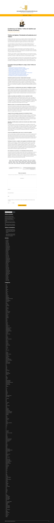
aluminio (7, 293)
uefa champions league (9, 501)
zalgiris (7, 516)
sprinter (7, 484)
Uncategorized (7, 502)
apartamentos (7, 297)
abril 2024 (7, 266)
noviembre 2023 (8, 271)
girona (6, 369)
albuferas (7, 289)
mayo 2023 (7, 277)
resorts (7, 470)
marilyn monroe (8, 405)
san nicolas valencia (8, 477)
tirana (6, 492)
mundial (7, 421)
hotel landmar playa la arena (9, 382)
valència (7, 504)
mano (6, 404)
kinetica (7, 392)
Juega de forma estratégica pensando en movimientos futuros (17, 71)
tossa (6, 494)
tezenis (7, 490)
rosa (6, 473)
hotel (6, 379)
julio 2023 (7, 275)
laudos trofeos (7, 396)
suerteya (7, 485)
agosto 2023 (7, 274)
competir (28, 160)
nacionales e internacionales (22, 162)
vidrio (6, 508)
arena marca (7, 299)
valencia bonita (8, 505)
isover (6, 388)
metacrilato (7, 414)
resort (6, 469)
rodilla (6, 472)
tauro (6, 487)
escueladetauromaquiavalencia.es (27, 11)
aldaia (6, 290)
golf (6, 371)
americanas (7, 295)
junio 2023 (7, 276)
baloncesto (7, 308)
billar (6, 318)
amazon (7, 294)
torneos (15, 163)
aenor (6, 285)
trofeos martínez (8, 498)
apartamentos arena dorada (9, 298)
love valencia (7, 402)
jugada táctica (33, 161)
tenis (6, 488)
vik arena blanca (8, 509)
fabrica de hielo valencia (9, 360)
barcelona (7, 310)
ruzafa (6, 475)
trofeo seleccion (8, 496)
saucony (7, 478)
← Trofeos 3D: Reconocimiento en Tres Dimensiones (14, 168)
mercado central (8, 410)
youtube (7, 515)
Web (8, 196)
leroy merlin (7, 398)
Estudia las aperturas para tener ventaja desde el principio (17, 67)
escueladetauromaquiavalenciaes (10, 229)
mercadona (7, 413)
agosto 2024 (7, 262)
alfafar (6, 292)
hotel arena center (8, 381)
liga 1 (6, 401)
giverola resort (7, 370)
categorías (21, 160)
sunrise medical (8, 486)
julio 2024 (7, 263)
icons (6, 385)
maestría (17, 162)
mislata (6, 416)
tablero (12, 163)
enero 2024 (7, 269)
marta (6, 406)
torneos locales (18, 163)
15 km (6, 284)
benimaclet (7, 316)
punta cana (7, 466)
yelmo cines (7, 514)
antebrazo (7, 296)
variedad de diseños (33, 163)
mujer (6, 420)
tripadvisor (7, 495)
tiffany (6, 491)
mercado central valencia (9, 411)
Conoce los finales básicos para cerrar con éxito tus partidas (17, 73)
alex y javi (7, 291)
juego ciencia (29, 161)
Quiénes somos (25, 15)
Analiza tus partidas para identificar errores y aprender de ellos (18, 69)
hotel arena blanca (8, 380)
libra (6, 399)
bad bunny (7, 307)
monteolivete (7, 418)
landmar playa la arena (8, 395)
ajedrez (13, 160)
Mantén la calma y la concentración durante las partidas (17, 70)
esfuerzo (16, 161)
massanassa (7, 408)
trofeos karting (7, 497)
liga (6, 400)
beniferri (7, 315)
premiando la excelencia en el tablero (31, 162)
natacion (7, 423)
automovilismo (7, 305)
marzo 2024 (7, 267)
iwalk (6, 390)
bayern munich (7, 312)
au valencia (7, 304)
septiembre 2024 (8, 261)
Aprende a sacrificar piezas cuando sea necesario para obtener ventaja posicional (20, 72)
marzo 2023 (7, 279)
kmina (6, 394)
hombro (7, 378)
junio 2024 (7, 264)
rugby (6, 474)
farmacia (7, 361)
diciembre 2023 (8, 270)
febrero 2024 (7, 268)
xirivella (7, 513)
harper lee (7, 374)
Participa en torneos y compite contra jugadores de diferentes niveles (18, 74)
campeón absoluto (16, 160)
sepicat (7, 480)
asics (6, 302)
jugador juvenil (10, 162)
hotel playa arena (8, 384)
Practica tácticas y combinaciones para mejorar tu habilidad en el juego (19, 68)
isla (6, 387)
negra (6, 425)
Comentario (22, 178)
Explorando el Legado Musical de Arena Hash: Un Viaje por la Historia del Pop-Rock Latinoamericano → (29, 168)
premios (10, 163)
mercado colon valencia (9, 412)
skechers (7, 481)
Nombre (9, 189)
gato (6, 368)
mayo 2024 (7, 265)
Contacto (29, 15)
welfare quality (7, 512)
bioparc (7, 319)
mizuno (7, 417)
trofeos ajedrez (23, 163)
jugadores (14, 162)
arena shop (7, 301)
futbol (6, 367)
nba (6, 424)
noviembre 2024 (8, 259)
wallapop (7, 511)
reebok (7, 468)
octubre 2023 (7, 272)
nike (6, 427)
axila (6, 306)
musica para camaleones (9, 422)
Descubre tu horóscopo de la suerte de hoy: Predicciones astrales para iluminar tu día (10, 222)
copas (31, 160)
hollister (7, 377)
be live (6, 313)
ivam (6, 389)
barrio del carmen (8, 311)
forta (6, 366)
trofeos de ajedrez (27, 163)
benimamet (7, 317)
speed (6, 482)
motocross (7, 419)
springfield (7, 483)
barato (6, 309)
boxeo (6, 321)
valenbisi (7, 503)
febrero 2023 (7, 280)
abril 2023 (7, 278)
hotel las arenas (8, 383)
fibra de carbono (8, 363)
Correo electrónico (11, 192)
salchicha (7, 476)
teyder (6, 489)
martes (6, 407)
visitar (6, 510)
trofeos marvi (7, 499)
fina (6, 365)
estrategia (22, 161)
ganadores (26, 161)
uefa (6, 500)
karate (6, 391)
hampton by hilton (8, 373)
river (6, 471)
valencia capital (8, 506)
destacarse (10, 161)
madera (7, 403)
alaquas (7, 287)
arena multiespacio (8, 300)
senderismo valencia (8, 479)
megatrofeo (7, 409)
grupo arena (7, 372)
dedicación (33, 160)
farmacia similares (8, 362)
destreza (14, 161)
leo (6, 397)
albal (6, 288)
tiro (6, 493)
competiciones (25, 160)
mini (6, 415)
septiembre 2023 (8, 273)
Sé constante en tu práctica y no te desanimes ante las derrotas (18, 75)
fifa (6, 364)
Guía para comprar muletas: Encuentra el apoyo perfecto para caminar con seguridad (10, 231)
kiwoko (7, 393)
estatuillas (19, 161)
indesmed (7, 386)
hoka (6, 376)
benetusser (7, 314)
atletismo (7, 303)
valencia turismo (8, 507)
